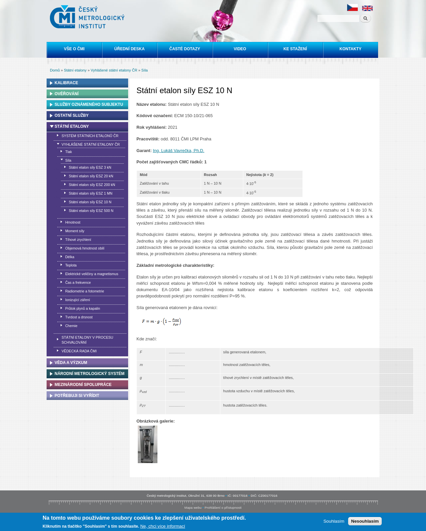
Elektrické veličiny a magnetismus (91, 274)
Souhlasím (333, 521)
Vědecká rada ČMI (79, 351)
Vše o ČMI (74, 49)
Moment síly (74, 231)
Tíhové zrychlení (78, 240)
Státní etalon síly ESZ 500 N (91, 211)
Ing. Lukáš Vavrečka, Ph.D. (178, 150)
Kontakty (350, 49)
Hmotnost (73, 222)
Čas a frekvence (78, 282)
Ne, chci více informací (162, 526)
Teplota (71, 265)
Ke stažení (295, 49)
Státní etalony (75, 70)
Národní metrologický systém (89, 373)
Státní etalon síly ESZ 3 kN (90, 167)
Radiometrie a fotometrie (84, 291)
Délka (69, 257)
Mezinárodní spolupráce (83, 384)
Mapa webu (192, 507)
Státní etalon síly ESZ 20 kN (91, 176)
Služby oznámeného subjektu (89, 104)
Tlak (68, 152)
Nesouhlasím (365, 521)
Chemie (71, 326)
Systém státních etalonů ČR (90, 136)
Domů (55, 70)
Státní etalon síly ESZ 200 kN (92, 185)
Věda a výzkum (71, 362)
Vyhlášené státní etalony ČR (114, 70)
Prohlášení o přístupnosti (223, 507)
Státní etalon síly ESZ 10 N (90, 202)
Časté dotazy (184, 49)
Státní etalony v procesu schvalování (87, 339)
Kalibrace (66, 83)
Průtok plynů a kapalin (82, 308)
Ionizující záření (77, 300)
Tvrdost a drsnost (79, 317)
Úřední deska (129, 49)
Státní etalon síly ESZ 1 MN (90, 193)
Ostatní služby (72, 115)
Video (240, 49)
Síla (144, 70)
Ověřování (67, 93)
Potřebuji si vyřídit (77, 395)
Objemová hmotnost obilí (85, 248)
